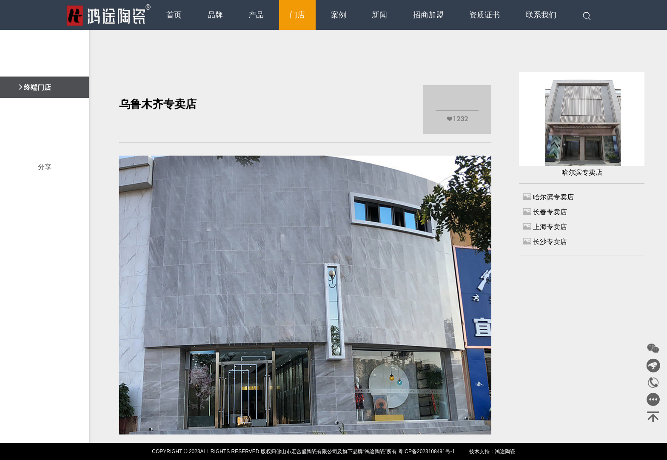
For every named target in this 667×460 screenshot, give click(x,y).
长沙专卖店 (545, 241)
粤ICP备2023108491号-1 (426, 451)
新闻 (379, 15)
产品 (256, 15)
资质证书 (484, 15)
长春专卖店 (545, 211)
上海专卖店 (545, 226)
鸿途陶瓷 (505, 451)
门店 (297, 15)
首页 (174, 15)
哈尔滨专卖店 (581, 124)
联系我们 (541, 15)
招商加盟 (428, 15)
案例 (338, 15)
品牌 (215, 15)
